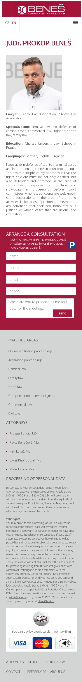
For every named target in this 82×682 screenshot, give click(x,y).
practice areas (54, 662)
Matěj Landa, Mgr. (22, 469)
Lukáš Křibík (17, 460)
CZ (7, 23)
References (36, 672)
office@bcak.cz (46, 601)
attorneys (15, 662)
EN (14, 23)
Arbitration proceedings (25, 360)
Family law (15, 378)
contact (13, 672)
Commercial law (20, 405)
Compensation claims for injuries (31, 396)
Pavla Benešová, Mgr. (24, 442)
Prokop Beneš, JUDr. (23, 433)
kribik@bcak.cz (17, 597)
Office (33, 662)
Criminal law (17, 369)
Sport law (15, 387)
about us (57, 672)
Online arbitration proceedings (30, 351)
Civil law (14, 413)
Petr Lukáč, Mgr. (20, 451)
